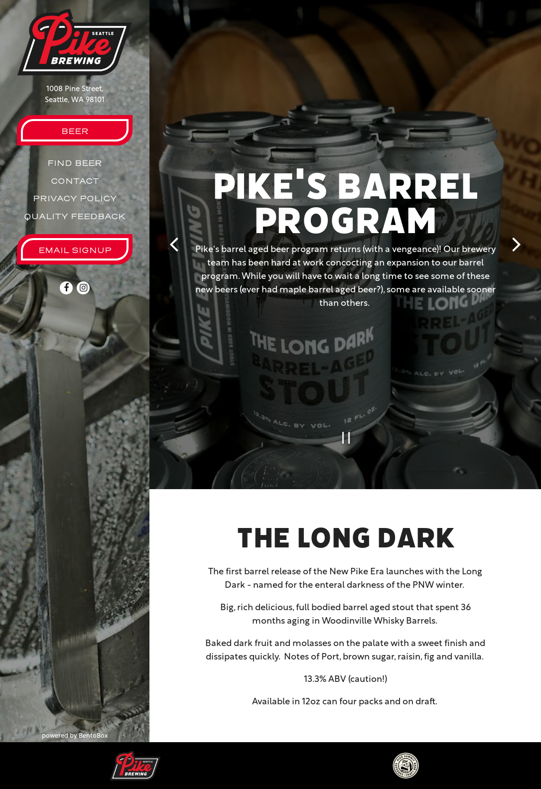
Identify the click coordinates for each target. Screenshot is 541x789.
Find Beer (74, 163)
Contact (75, 181)
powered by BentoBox (95, 735)
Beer (75, 131)
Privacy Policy (75, 198)
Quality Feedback (75, 216)
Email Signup (75, 250)
